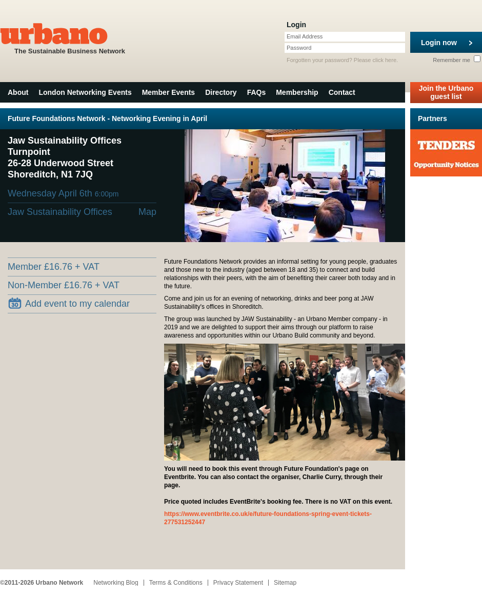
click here (384, 60)
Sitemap (285, 582)
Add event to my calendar (69, 303)
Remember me (456, 60)
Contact (342, 92)
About (18, 92)
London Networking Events (84, 92)
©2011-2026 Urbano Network (41, 582)
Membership (297, 92)
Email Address (305, 36)
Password (299, 48)
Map (147, 212)
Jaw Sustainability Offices (60, 212)
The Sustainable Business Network (69, 38)
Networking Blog (115, 582)
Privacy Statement (238, 582)
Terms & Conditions (176, 582)
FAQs (256, 92)
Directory (220, 92)
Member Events (168, 92)
